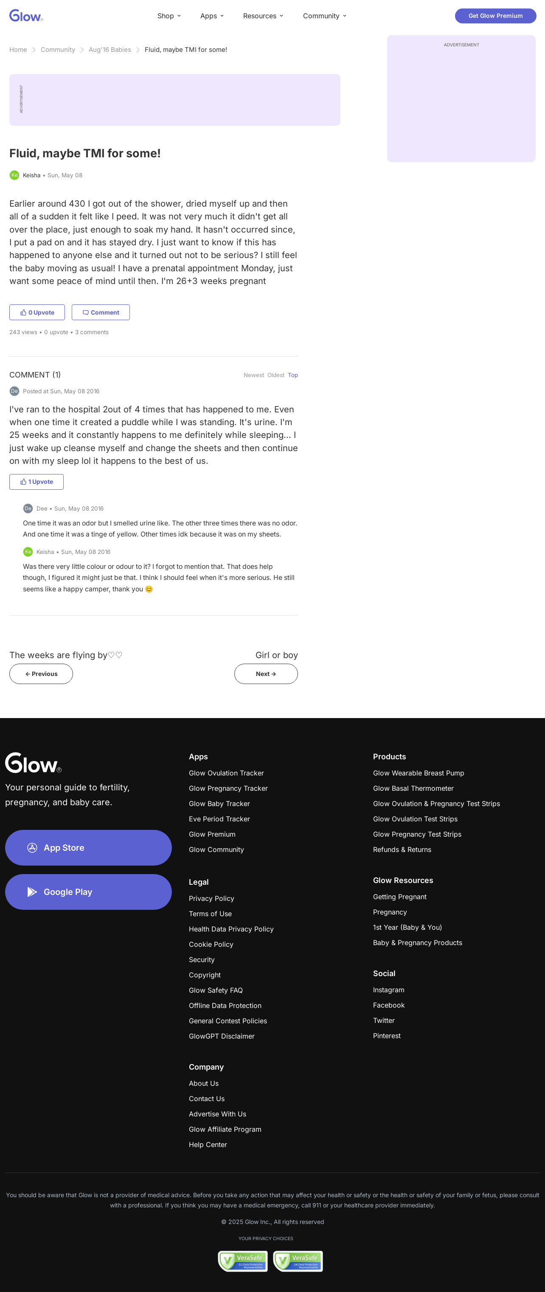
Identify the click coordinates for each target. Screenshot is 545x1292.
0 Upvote (37, 312)
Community (58, 49)
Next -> (266, 673)
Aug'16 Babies (110, 49)
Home (18, 49)
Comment (100, 312)
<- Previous (41, 673)
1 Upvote (36, 481)
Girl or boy (277, 655)
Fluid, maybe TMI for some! (186, 49)
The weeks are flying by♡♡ (66, 655)
